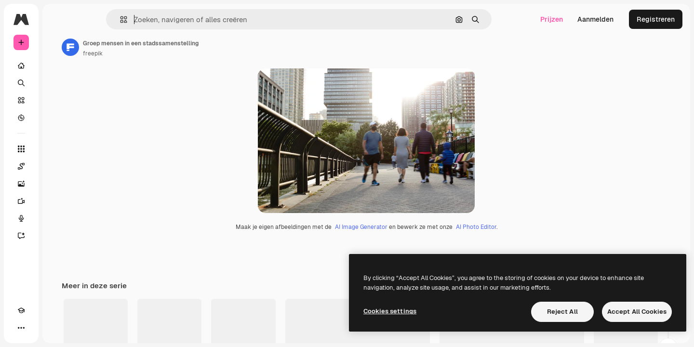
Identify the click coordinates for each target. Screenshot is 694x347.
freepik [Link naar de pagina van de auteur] (166, 53)
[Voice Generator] (57, 218)
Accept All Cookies (637, 311)
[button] (156, 19)
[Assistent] (57, 235)
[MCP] (56, 327)
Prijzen (551, 19)
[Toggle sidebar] (94, 19)
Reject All (562, 311)
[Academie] (21, 327)
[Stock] (57, 100)
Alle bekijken (651, 337)
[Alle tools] (57, 149)
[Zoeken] (57, 83)
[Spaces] (57, 166)
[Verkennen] (57, 117)
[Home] (57, 65)
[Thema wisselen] (38, 327)
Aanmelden (595, 19)
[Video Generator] (57, 201)
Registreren (656, 19)
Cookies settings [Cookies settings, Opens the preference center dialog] (389, 311)
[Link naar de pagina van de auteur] (143, 47)
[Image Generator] (57, 183)
